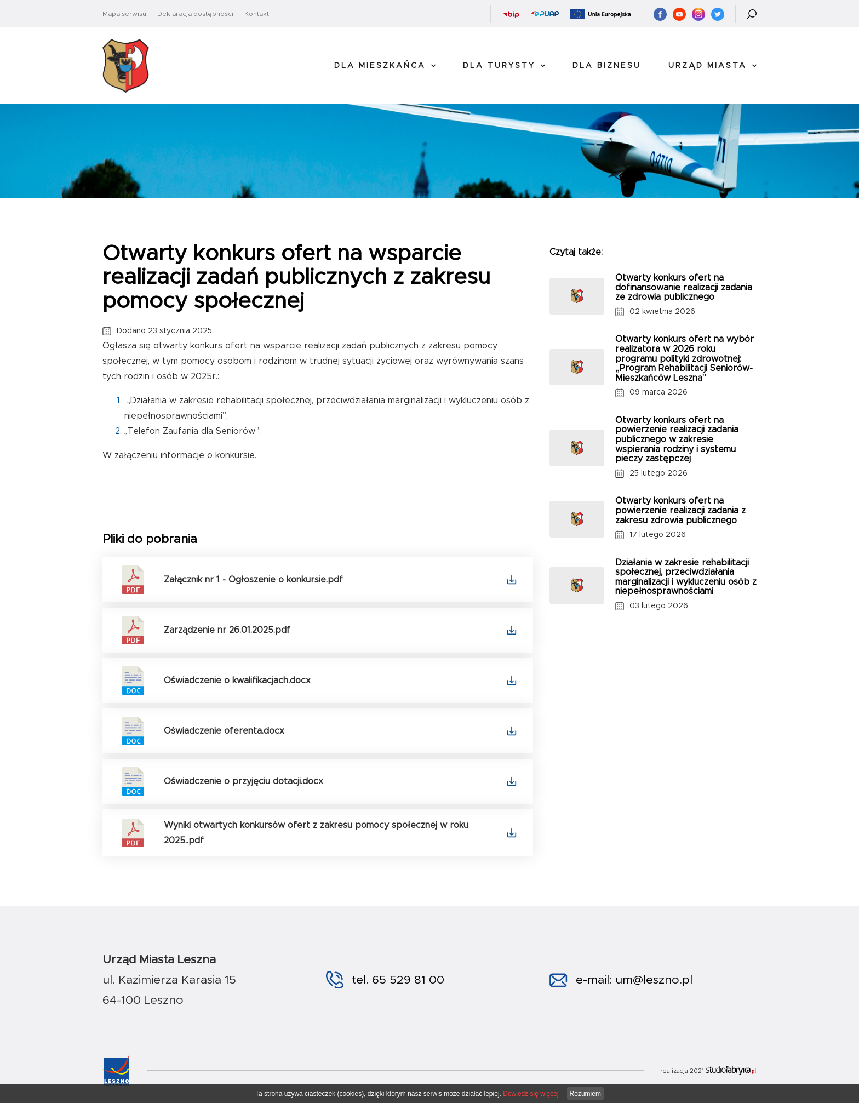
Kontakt (256, 13)
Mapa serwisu (124, 13)
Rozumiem (585, 1094)
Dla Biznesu (606, 66)
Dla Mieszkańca (380, 66)
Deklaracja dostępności (195, 13)
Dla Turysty (499, 66)
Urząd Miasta (707, 66)
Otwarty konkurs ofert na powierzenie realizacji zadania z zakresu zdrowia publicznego (680, 510)
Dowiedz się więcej (530, 1094)
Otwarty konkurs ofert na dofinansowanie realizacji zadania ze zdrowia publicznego (683, 287)
